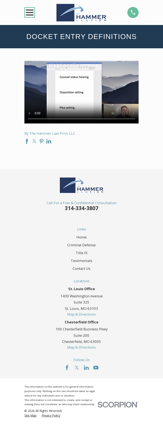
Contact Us (81, 268)
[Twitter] (76, 367)
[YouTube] (95, 367)
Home (81, 237)
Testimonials (81, 260)
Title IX (81, 252)
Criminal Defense (81, 244)
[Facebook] (67, 367)
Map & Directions (81, 314)
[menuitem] (30, 415)
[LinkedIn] (86, 367)
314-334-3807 (81, 208)
